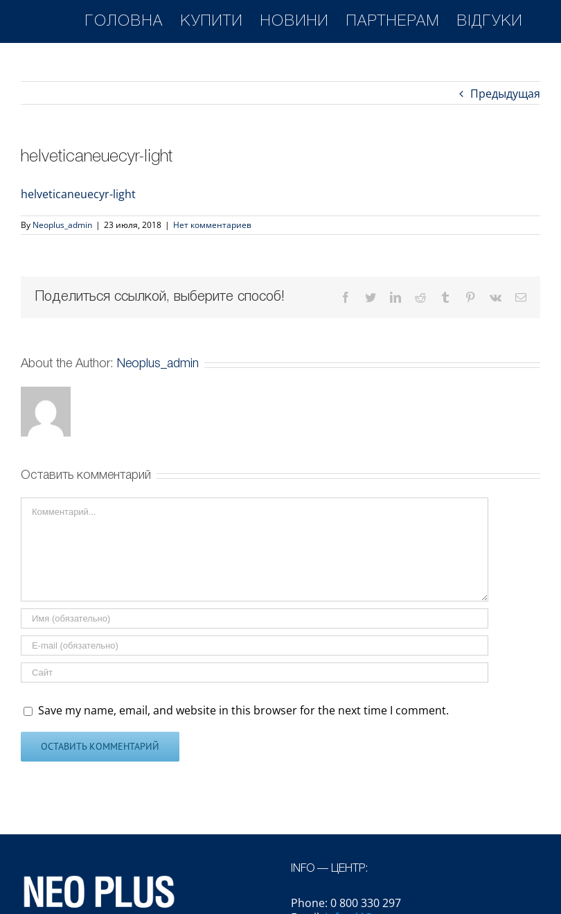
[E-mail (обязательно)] (254, 645)
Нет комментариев (212, 225)
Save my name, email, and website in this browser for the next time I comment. (243, 710)
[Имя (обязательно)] (254, 618)
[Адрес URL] (254, 672)
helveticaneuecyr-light (78, 194)
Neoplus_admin (62, 225)
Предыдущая (505, 93)
